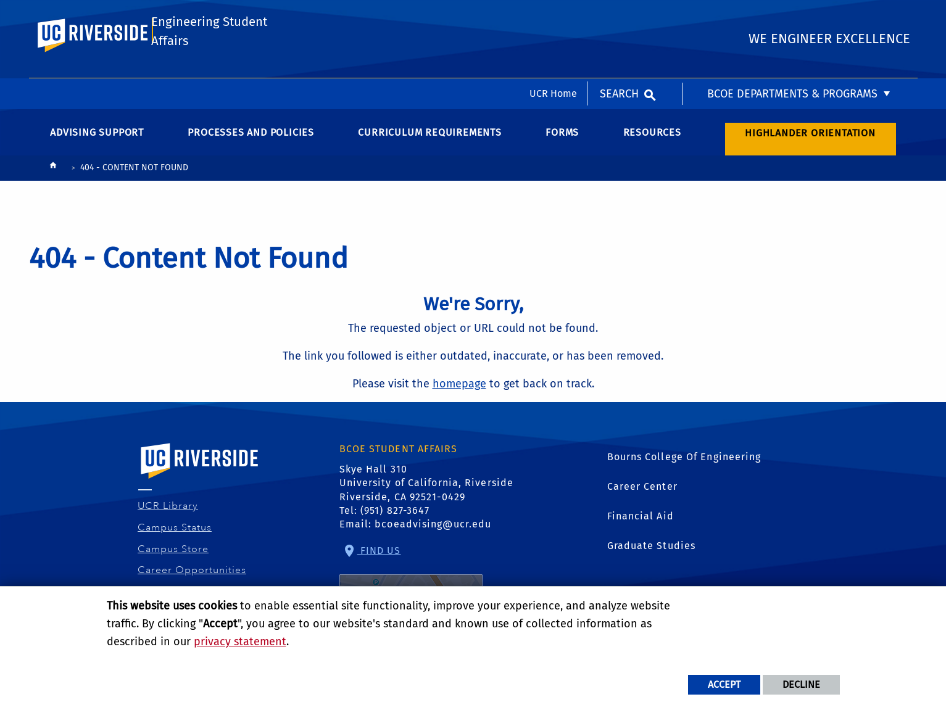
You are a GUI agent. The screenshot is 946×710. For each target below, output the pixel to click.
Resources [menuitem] (652, 137)
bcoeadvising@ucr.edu (433, 529)
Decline (801, 684)
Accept (724, 684)
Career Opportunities (192, 575)
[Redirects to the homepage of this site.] (53, 173)
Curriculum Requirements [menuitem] (429, 137)
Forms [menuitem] (562, 137)
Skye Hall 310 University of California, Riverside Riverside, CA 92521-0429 (426, 488)
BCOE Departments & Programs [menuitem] (792, 15)
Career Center (642, 491)
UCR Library (168, 511)
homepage (459, 388)
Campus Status (175, 532)
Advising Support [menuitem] (97, 137)
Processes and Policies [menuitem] (251, 137)
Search (619, 15)
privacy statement (240, 641)
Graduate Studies (651, 550)
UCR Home (553, 15)
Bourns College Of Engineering (684, 462)
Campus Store (173, 553)
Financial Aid (640, 521)
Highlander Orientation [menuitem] (810, 137)
